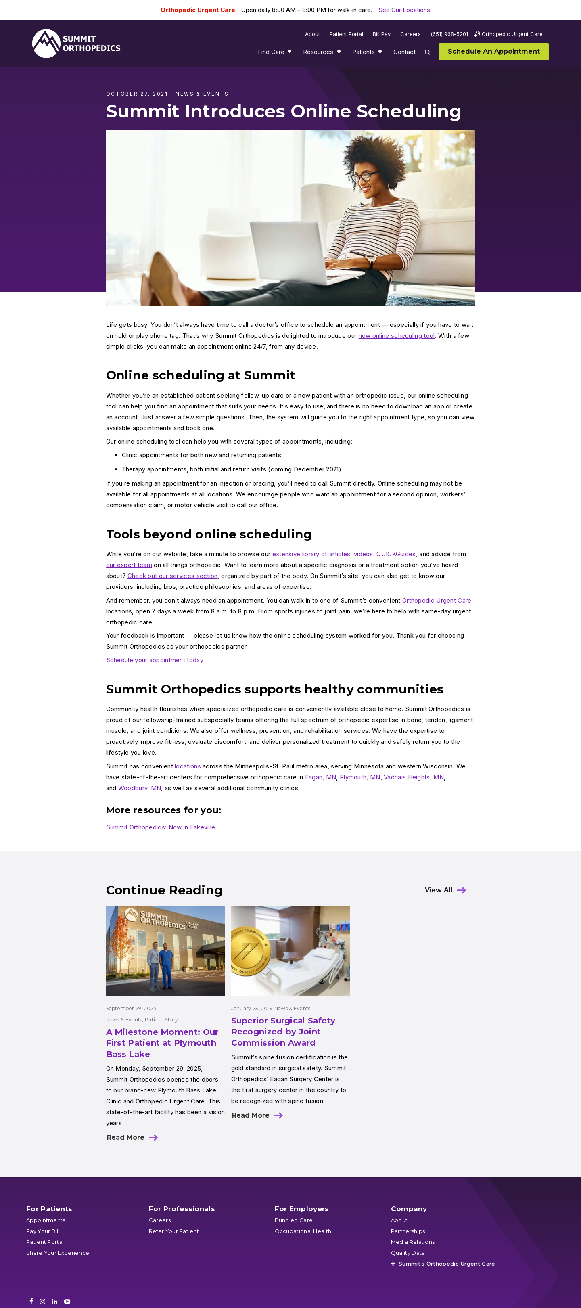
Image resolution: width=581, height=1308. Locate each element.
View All (439, 890)
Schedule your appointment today (154, 660)
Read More (125, 1137)
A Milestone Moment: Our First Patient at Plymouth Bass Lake (162, 1043)
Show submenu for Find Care (290, 54)
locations (188, 766)
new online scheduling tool (397, 335)
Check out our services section (172, 576)
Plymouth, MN (360, 777)
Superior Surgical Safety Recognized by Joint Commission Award (283, 1032)
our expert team (129, 565)
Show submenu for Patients (381, 54)
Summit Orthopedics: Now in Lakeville (161, 827)
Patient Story (161, 1020)
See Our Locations (404, 10)
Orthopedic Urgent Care (437, 600)
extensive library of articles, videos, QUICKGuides (344, 554)
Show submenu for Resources (340, 54)
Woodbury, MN (139, 788)
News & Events (124, 1020)
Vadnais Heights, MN (414, 777)
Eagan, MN (320, 777)
